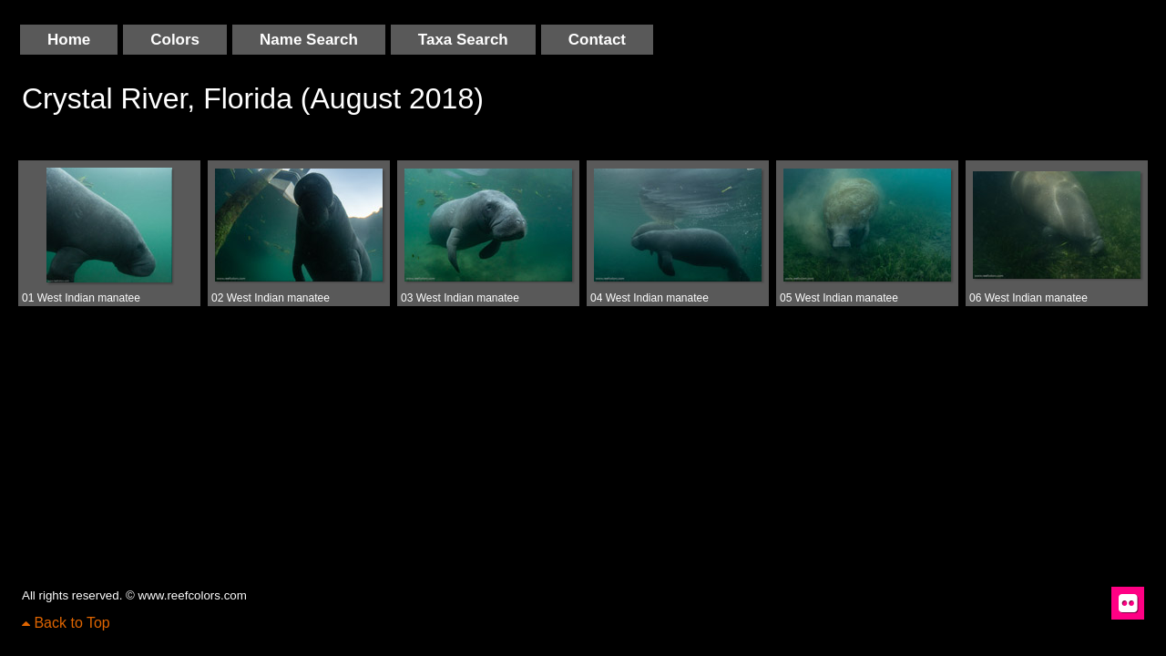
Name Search (309, 39)
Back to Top (66, 622)
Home (68, 39)
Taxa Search (463, 39)
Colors (174, 39)
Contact (597, 39)
